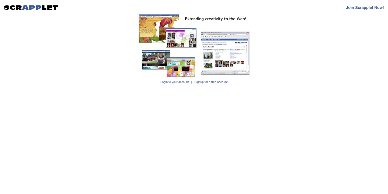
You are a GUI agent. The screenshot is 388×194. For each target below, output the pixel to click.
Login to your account (174, 82)
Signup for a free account (211, 82)
